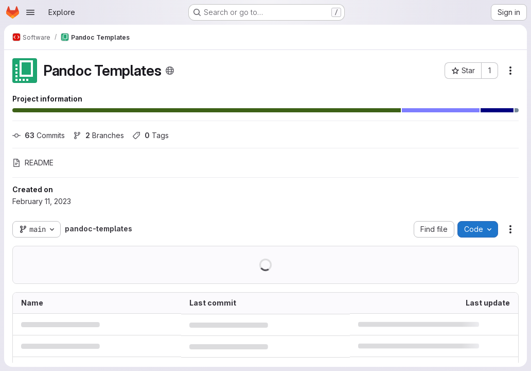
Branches (98, 135)
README (33, 162)
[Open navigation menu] (30, 12)
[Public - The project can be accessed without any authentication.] (170, 70)
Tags (150, 135)
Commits (38, 135)
